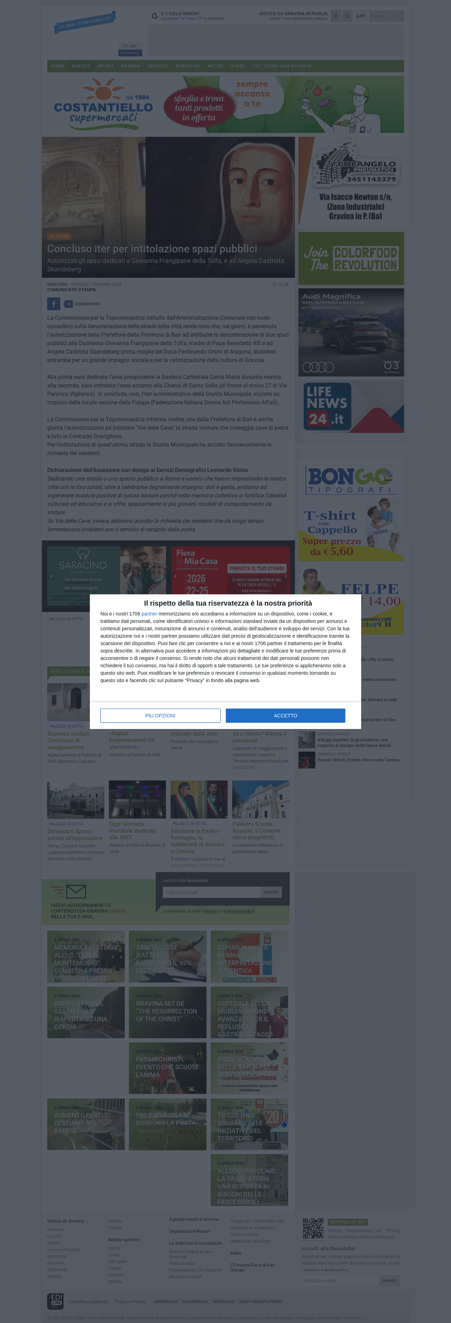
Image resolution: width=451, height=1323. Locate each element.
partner (149, 613)
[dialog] (225, 661)
